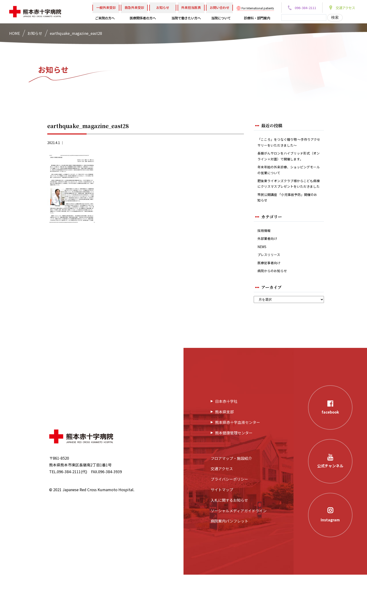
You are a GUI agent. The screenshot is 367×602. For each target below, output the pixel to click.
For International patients (258, 8)
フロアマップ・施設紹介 (231, 485)
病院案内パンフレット (229, 548)
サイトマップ (222, 517)
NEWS (262, 271)
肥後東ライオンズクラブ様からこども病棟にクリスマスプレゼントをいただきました (287, 199)
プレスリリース (270, 280)
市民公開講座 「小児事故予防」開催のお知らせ (287, 219)
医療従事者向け (270, 289)
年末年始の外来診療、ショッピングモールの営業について (287, 181)
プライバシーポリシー (229, 506)
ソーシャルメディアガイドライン (239, 538)
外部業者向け (268, 262)
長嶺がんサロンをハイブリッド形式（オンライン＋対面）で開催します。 (287, 162)
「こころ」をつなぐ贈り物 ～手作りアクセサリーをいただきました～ (287, 143)
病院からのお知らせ (274, 297)
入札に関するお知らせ (229, 527)
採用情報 (264, 253)
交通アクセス (222, 496)
